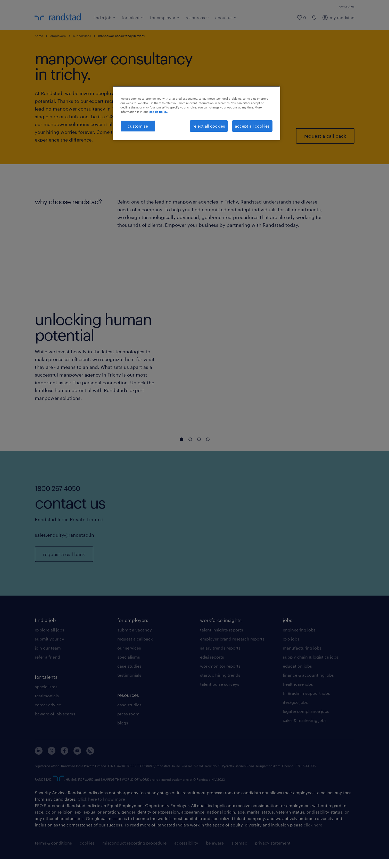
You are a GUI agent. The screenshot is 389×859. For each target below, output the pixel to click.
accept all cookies (252, 125)
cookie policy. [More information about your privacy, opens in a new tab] (158, 111)
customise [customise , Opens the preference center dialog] (138, 125)
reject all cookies (209, 125)
